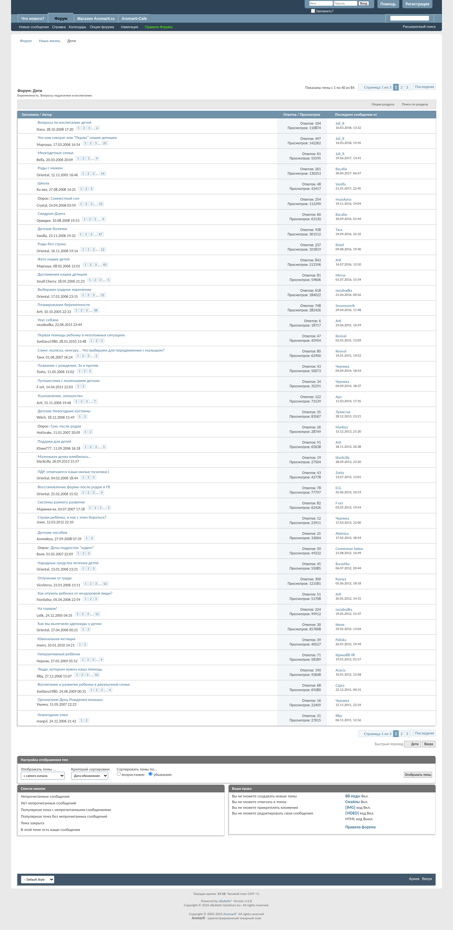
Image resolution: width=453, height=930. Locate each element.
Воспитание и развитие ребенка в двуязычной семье (84, 684)
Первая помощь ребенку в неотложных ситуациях (81, 335)
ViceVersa (44, 585)
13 (100, 204)
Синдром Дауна (51, 213)
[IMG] (350, 807)
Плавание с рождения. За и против (68, 365)
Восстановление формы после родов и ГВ (74, 486)
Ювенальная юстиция (57, 638)
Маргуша (44, 144)
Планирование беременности (64, 304)
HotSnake (44, 432)
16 (105, 584)
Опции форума (102, 27)
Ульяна (42, 704)
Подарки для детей (54, 441)
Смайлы (352, 801)
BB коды (353, 796)
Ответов (290, 114)
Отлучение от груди (54, 578)
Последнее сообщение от (356, 114)
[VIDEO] (352, 813)
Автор (47, 114)
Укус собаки (48, 319)
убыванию (159, 774)
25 (105, 143)
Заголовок (30, 114)
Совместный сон (65, 198)
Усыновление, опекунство (60, 395)
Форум (60, 18)
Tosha (41, 372)
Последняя (424, 86)
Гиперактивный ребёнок (59, 654)
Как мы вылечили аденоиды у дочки (70, 623)
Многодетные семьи (55, 152)
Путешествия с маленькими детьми (69, 380)
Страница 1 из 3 (378, 87)
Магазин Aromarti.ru (96, 18)
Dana (41, 129)
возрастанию (131, 774)
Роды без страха (52, 243)
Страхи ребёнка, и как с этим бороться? (72, 517)
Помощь (388, 4)
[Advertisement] (226, 59)
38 (95, 310)
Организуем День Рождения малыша (70, 699)
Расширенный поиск (419, 26)
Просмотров (310, 114)
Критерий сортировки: (90, 769)
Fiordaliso (44, 599)
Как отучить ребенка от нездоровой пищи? (75, 593)
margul (42, 721)
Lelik (40, 615)
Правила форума (360, 827)
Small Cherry (46, 281)
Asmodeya (45, 539)
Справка (58, 27)
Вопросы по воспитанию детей (64, 122)
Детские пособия (52, 532)
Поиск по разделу (415, 104)
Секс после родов (66, 426)
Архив (414, 878)
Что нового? (32, 18)
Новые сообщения (34, 27)
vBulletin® (226, 901)
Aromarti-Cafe (134, 18)
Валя (40, 554)
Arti (39, 311)
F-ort (40, 387)
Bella (40, 160)
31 (102, 295)
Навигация (129, 27)
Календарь (78, 27)
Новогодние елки (53, 714)
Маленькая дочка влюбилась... (64, 456)
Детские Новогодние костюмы (64, 411)
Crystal (42, 205)
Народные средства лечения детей (68, 562)
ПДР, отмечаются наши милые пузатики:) (73, 471)
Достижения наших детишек (62, 274)
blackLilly (43, 461)
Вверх (428, 744)
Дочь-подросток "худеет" (72, 547)
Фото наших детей (54, 259)
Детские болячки (52, 228)
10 (96, 675)
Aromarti (229, 914)
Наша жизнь (49, 40)
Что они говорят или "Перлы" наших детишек (77, 137)
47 (100, 234)
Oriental (43, 175)
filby (40, 676)
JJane (41, 522)
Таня (40, 357)
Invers (41, 645)
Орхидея (44, 220)
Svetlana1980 (47, 341)
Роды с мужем (50, 167)
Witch (41, 417)
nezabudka (45, 324)
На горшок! (47, 608)
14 (102, 174)
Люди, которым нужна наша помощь (70, 669)
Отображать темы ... (38, 769)
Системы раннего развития (61, 502)
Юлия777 (44, 448)
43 (105, 265)
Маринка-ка (46, 509)
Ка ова (42, 189)
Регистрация (417, 4)
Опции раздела (383, 104)
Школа (43, 183)
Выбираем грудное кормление (64, 289)
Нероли (43, 661)
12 (102, 249)
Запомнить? (322, 11)
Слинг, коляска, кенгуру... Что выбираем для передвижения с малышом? (101, 350)
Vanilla (42, 236)
